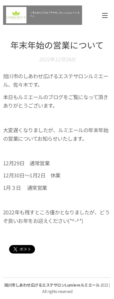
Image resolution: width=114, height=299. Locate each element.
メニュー (105, 15)
